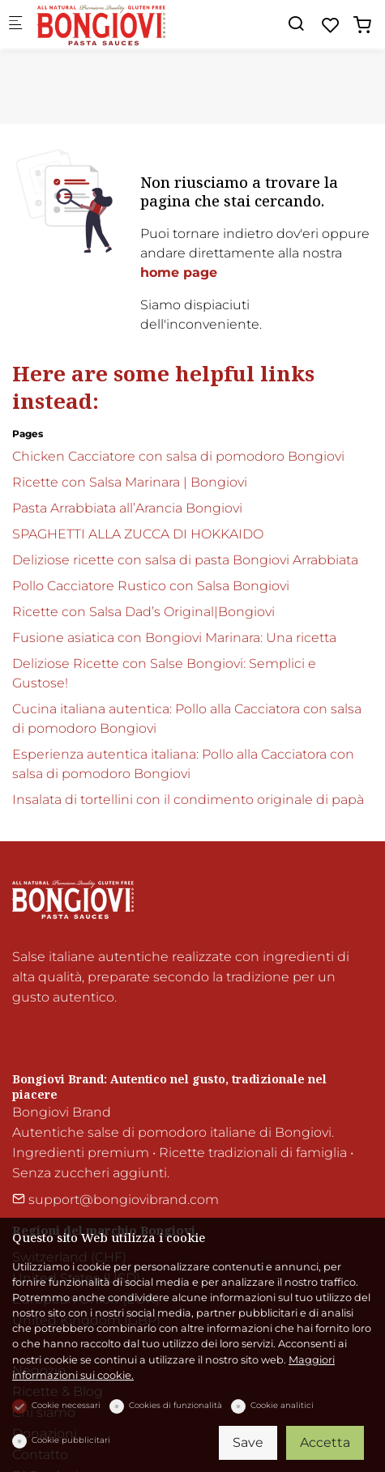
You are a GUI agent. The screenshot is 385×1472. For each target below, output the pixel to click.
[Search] (296, 24)
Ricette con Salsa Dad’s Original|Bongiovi (143, 611)
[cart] (362, 25)
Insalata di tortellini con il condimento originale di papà (188, 799)
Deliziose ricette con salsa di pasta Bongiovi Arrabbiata (185, 560)
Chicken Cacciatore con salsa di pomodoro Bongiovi (178, 456)
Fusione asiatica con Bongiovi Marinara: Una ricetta (174, 637)
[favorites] (331, 25)
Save (248, 1442)
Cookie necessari (66, 1405)
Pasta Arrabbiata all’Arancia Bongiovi (127, 508)
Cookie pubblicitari (71, 1440)
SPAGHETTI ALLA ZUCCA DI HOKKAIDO (137, 534)
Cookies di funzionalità (175, 1405)
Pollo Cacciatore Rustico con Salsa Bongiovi (150, 585)
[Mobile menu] (15, 24)
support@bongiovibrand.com (115, 1199)
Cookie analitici (282, 1405)
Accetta (325, 1442)
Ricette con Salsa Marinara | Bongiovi (129, 482)
